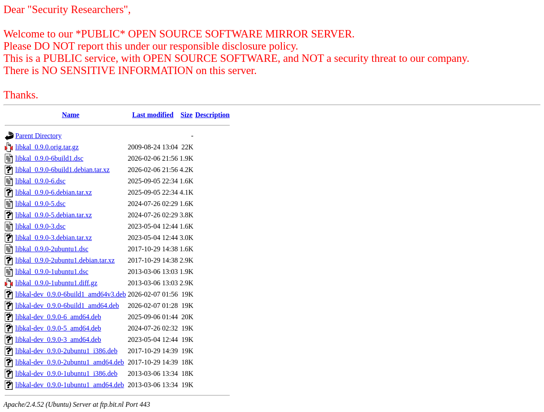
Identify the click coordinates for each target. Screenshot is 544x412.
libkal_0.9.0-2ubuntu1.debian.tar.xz (65, 260)
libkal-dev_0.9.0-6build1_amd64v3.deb (70, 294)
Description (212, 114)
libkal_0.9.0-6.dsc (40, 181)
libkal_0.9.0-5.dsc (40, 203)
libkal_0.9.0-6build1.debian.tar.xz (62, 169)
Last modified (153, 114)
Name (70, 114)
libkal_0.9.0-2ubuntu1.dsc (52, 249)
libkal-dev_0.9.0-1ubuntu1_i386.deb (66, 373)
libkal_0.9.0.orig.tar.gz (47, 147)
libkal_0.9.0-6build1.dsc (49, 158)
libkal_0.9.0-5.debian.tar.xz (53, 215)
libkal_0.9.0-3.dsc (40, 226)
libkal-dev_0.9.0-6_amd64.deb (58, 317)
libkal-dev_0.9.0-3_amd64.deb (58, 339)
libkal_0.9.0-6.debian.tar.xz (53, 192)
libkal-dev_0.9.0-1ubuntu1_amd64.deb (69, 384)
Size (187, 114)
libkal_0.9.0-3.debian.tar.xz (53, 237)
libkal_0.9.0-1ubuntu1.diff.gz (56, 283)
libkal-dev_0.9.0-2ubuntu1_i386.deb (66, 351)
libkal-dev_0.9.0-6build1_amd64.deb (67, 305)
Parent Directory (38, 135)
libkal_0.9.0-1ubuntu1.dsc (52, 271)
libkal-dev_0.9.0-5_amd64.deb (58, 328)
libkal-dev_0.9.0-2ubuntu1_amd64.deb (69, 362)
